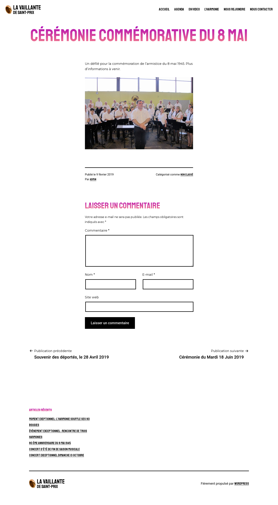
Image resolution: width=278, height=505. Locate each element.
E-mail (148, 275)
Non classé (186, 174)
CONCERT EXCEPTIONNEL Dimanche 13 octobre (56, 455)
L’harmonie (211, 9)
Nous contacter (261, 9)
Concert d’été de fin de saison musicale (54, 449)
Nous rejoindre (234, 9)
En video (194, 9)
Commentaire (97, 230)
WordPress (241, 484)
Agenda (179, 9)
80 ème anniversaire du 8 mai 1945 (50, 443)
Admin (93, 179)
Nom (90, 275)
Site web (92, 297)
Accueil (164, 9)
